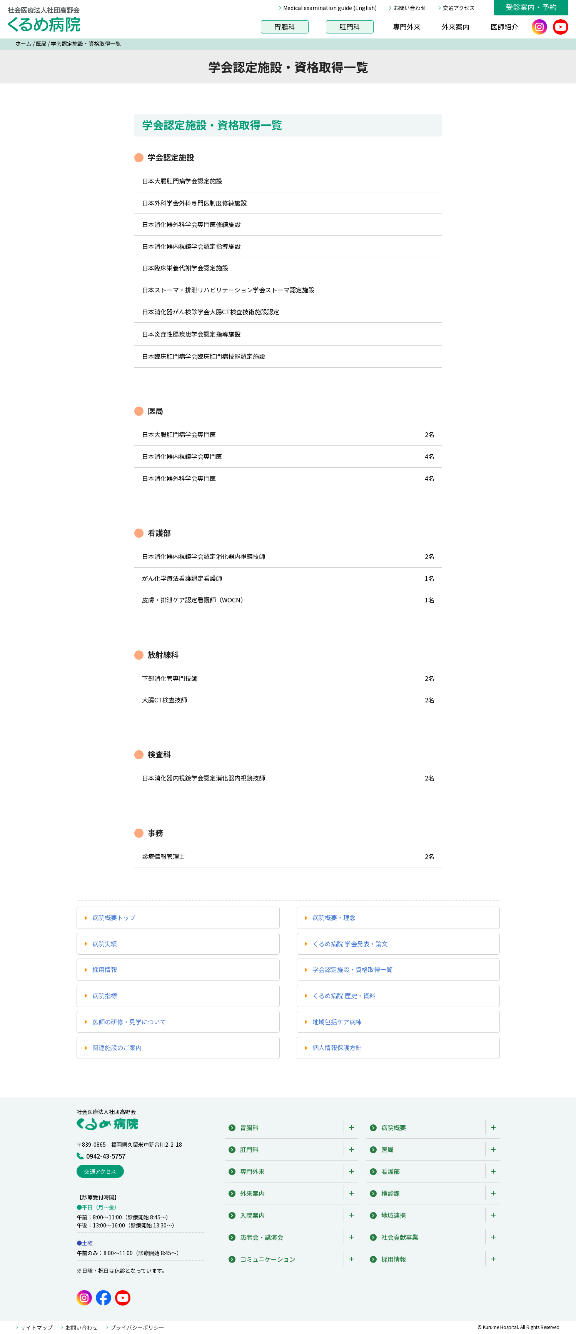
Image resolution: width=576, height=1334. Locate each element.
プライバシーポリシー (137, 1327)
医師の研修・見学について (129, 1021)
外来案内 (455, 27)
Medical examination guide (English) (330, 8)
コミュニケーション (268, 1259)
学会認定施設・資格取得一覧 (352, 969)
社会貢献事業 (399, 1237)
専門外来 (407, 27)
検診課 (390, 1193)
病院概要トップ (113, 917)
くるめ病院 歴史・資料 (344, 995)
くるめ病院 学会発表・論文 (350, 943)
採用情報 (104, 969)
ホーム (23, 43)
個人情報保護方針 (337, 1047)
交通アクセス (459, 8)
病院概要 (393, 1127)
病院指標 (104, 995)
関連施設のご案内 (117, 1047)
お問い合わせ (410, 8)
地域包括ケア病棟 (337, 1021)
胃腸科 (284, 27)
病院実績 (104, 943)
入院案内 (252, 1215)
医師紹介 (504, 27)
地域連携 (393, 1215)
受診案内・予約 (531, 7)
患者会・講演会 (261, 1237)
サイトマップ (36, 1327)
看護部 (390, 1171)
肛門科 (349, 27)
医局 (41, 43)
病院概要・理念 (334, 917)
